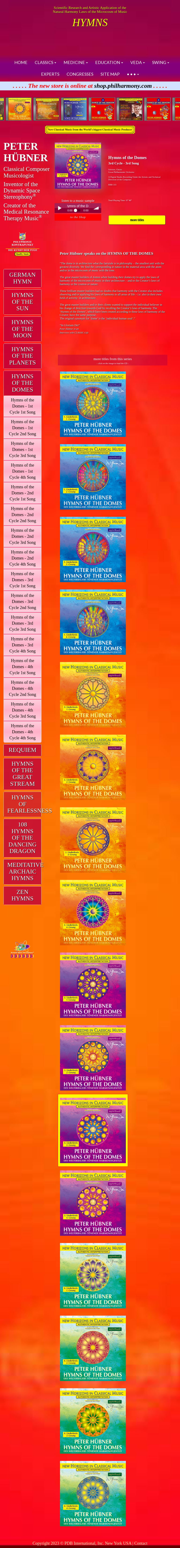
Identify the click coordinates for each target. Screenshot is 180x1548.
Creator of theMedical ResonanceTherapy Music (26, 211)
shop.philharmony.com (123, 85)
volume (96, 208)
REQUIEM (22, 750)
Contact (140, 1543)
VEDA (137, 62)
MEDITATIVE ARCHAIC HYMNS (25, 871)
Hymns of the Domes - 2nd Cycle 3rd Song (22, 536)
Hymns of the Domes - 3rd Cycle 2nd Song (22, 601)
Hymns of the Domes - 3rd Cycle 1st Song (22, 579)
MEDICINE (76, 62)
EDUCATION (109, 62)
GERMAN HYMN (22, 278)
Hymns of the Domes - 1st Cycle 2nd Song (22, 427)
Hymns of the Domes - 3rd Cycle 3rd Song (22, 623)
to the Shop (78, 217)
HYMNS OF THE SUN (22, 302)
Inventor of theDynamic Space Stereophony (22, 190)
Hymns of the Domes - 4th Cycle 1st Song (22, 666)
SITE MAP (110, 74)
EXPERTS (50, 74)
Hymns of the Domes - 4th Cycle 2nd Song (22, 688)
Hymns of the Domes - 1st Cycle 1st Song (22, 406)
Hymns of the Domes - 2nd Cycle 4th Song (22, 558)
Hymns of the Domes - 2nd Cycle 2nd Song (22, 514)
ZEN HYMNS (22, 895)
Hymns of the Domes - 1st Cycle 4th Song (22, 471)
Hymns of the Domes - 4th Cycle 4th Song (22, 731)
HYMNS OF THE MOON (22, 329)
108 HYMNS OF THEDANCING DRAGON (22, 837)
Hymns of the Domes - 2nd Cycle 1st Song (22, 493)
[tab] (22, 278)
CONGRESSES (80, 74)
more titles (137, 220)
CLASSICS (45, 62)
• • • (133, 74)
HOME (20, 62)
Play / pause (59, 208)
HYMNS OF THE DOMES (22, 383)
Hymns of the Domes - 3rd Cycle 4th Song (22, 645)
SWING (160, 62)
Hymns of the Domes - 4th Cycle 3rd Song (22, 710)
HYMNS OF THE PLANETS (22, 356)
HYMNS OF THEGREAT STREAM (22, 773)
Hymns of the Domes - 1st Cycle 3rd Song (22, 449)
